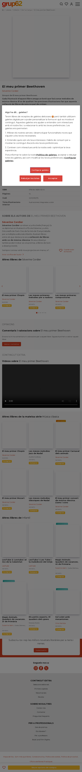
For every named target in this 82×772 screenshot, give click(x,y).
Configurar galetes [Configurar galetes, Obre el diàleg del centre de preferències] (40, 170)
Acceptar (52, 178)
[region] (41, 145)
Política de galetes (46, 155)
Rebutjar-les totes (30, 178)
